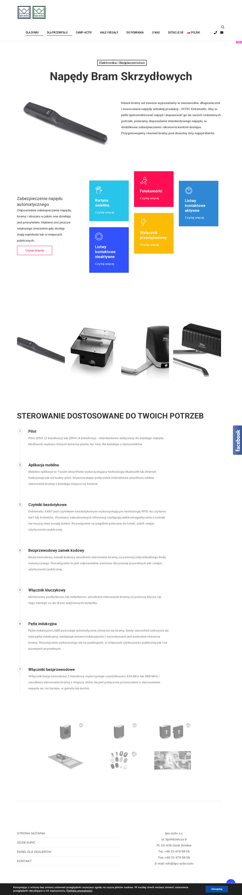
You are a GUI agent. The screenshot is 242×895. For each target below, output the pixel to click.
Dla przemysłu (59, 33)
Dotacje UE (175, 32)
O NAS (157, 33)
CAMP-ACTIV (85, 33)
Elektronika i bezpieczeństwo (122, 63)
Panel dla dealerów (34, 852)
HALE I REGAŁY (110, 33)
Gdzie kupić (26, 842)
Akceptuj (216, 889)
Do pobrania (136, 33)
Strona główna (31, 833)
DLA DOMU (34, 33)
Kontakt (24, 861)
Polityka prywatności (79, 891)
